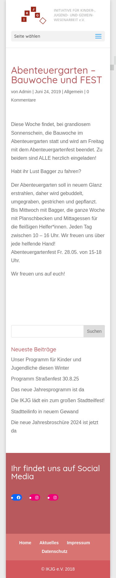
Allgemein (73, 91)
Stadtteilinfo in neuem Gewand (45, 411)
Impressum (78, 542)
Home (25, 542)
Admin (25, 91)
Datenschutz (54, 551)
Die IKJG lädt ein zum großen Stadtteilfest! (58, 400)
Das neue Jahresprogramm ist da (47, 389)
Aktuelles (48, 542)
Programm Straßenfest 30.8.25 (45, 378)
